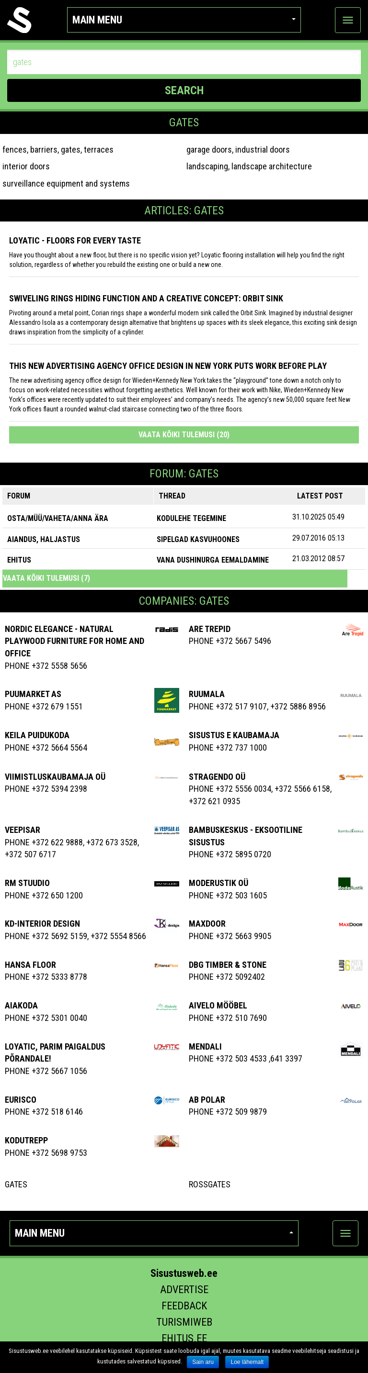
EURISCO (20, 1100)
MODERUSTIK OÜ (218, 883)
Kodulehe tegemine (191, 518)
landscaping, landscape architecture (249, 166)
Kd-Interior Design (42, 924)
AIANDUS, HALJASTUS (43, 539)
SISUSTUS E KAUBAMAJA (234, 735)
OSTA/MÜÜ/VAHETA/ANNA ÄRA (57, 518)
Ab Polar (207, 1100)
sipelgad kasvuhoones (198, 539)
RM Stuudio (27, 883)
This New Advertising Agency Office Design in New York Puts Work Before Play (168, 366)
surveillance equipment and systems (66, 183)
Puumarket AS (33, 694)
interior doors (26, 166)
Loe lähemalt (247, 1362)
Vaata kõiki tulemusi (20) (184, 434)
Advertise (184, 1289)
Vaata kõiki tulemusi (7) (46, 578)
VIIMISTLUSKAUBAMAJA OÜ (55, 777)
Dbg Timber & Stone (227, 965)
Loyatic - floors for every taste (75, 240)
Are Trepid (209, 629)
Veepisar (22, 830)
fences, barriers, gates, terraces (58, 149)
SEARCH (184, 90)
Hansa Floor (30, 965)
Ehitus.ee (184, 1338)
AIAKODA (21, 1005)
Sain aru (203, 1362)
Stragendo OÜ (217, 777)
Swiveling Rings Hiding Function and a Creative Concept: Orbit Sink (146, 298)
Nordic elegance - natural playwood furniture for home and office (74, 641)
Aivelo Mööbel (218, 1005)
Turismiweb (184, 1322)
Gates (16, 1184)
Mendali (205, 1046)
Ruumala (207, 694)
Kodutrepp (26, 1140)
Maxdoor (207, 924)
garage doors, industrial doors (238, 149)
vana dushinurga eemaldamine (213, 560)
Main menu (184, 20)
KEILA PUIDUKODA (37, 735)
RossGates (209, 1184)
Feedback (184, 1306)
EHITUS (19, 560)
